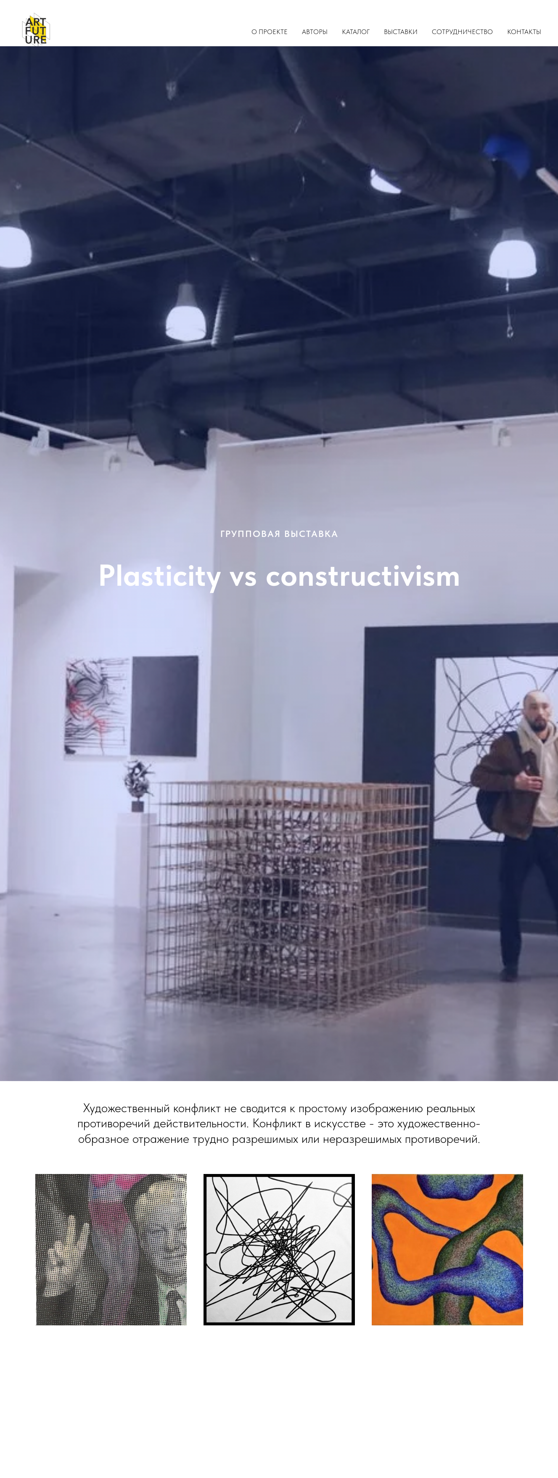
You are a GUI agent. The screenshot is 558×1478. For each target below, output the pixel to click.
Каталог (356, 32)
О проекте (269, 32)
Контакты (524, 32)
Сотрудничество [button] (462, 32)
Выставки (401, 32)
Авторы (315, 32)
